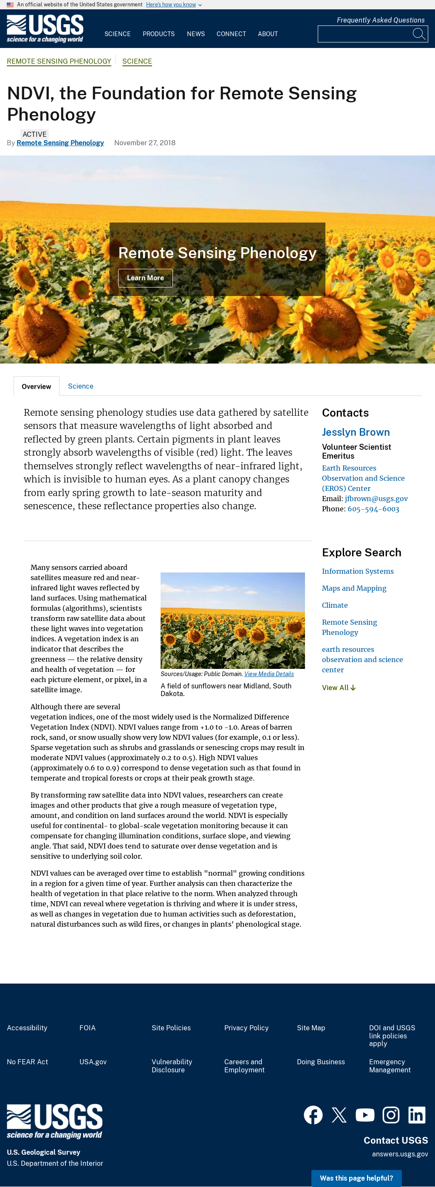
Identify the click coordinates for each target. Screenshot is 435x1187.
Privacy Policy (246, 1028)
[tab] (36, 386)
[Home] (45, 41)
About (268, 34)
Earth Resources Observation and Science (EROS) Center (363, 478)
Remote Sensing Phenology (59, 61)
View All (339, 688)
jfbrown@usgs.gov (376, 498)
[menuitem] (118, 28)
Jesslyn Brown (356, 432)
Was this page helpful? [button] (356, 1178)
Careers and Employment (244, 1066)
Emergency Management (390, 1066)
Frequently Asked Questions (381, 20)
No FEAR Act (27, 1062)
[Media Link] (233, 621)
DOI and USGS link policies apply (392, 1036)
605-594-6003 (373, 509)
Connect (231, 34)
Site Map (311, 1028)
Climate (335, 605)
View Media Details (269, 674)
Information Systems (358, 571)
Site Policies (171, 1028)
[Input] (373, 33)
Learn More (145, 278)
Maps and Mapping (354, 588)
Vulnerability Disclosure (172, 1066)
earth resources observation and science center (362, 659)
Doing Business (321, 1062)
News (196, 34)
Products (159, 34)
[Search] (419, 33)
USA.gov (93, 1062)
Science (118, 34)
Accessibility (27, 1028)
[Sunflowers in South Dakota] (217, 259)
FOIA (87, 1028)
